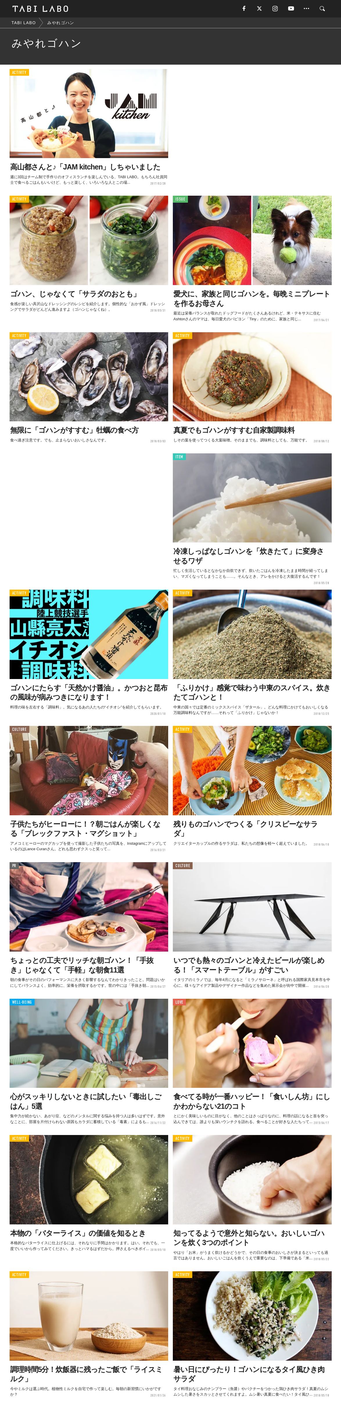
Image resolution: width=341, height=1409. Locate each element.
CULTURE (19, 729)
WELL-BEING (22, 1002)
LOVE (179, 1002)
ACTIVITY (19, 72)
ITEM (179, 457)
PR (14, 866)
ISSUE (180, 199)
